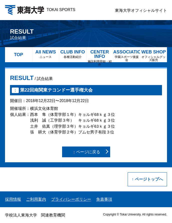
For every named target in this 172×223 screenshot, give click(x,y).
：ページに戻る (86, 152)
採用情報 (13, 199)
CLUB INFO (72, 54)
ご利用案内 (36, 199)
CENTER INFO (99, 55)
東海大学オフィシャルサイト (141, 10)
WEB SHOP (153, 55)
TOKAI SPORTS (40, 10)
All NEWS (45, 54)
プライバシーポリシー (71, 199)
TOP (18, 54)
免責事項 (104, 199)
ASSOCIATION (126, 55)
